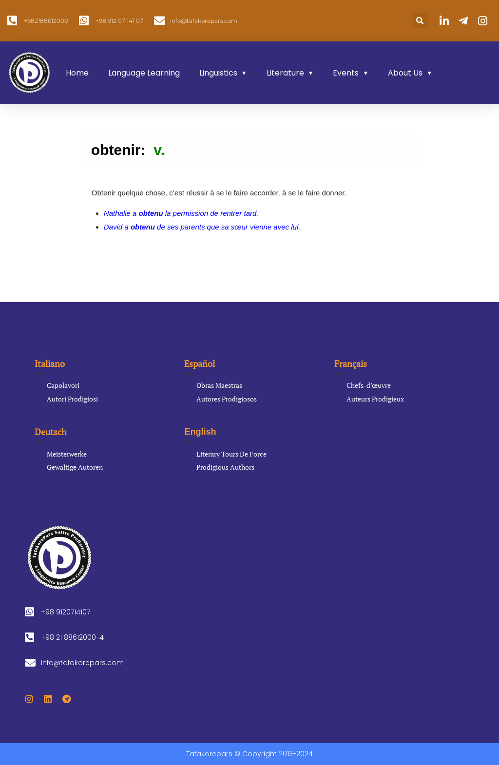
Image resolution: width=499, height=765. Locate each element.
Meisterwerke (67, 454)
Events (346, 72)
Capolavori (63, 385)
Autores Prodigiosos (226, 398)
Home (77, 72)
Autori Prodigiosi (72, 398)
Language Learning (144, 72)
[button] (420, 20)
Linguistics (218, 72)
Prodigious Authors (225, 467)
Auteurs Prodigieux (375, 398)
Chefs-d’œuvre (368, 385)
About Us (405, 72)
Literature (285, 72)
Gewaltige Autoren (75, 467)
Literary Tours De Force (231, 454)
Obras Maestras (219, 385)
